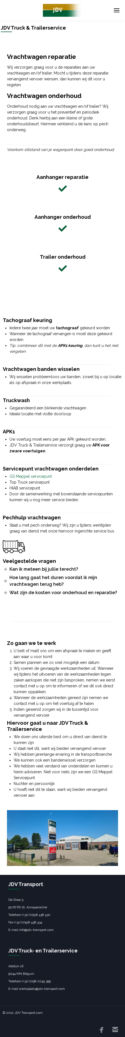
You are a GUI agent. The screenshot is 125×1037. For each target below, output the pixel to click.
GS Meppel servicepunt (30, 476)
